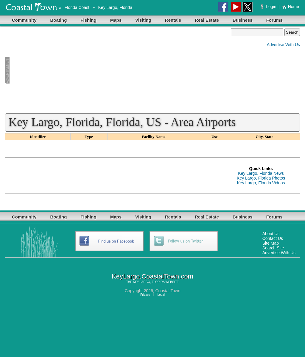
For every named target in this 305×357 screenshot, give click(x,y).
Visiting (143, 20)
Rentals (173, 20)
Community (24, 20)
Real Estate (207, 20)
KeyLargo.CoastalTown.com (152, 276)
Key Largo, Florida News (261, 173)
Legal (161, 294)
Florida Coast (77, 7)
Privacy (145, 294)
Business (243, 20)
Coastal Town (167, 290)
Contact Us (272, 238)
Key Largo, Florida (115, 7)
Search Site (273, 248)
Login (269, 6)
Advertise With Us (283, 44)
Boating (58, 20)
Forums (274, 20)
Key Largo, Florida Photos (261, 178)
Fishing (88, 20)
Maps (116, 20)
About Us (271, 233)
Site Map (270, 243)
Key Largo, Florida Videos (261, 182)
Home (290, 6)
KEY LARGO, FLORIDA (149, 282)
